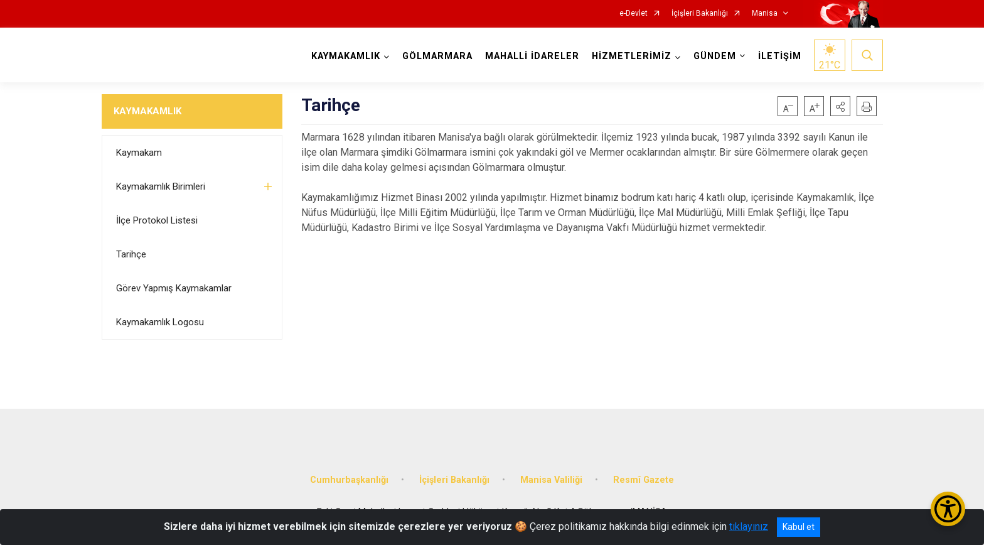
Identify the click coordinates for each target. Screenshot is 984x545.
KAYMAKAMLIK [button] (345, 56)
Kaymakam (139, 152)
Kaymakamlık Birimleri (160, 186)
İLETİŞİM (779, 56)
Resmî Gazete (643, 479)
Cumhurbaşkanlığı (349, 479)
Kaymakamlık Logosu (160, 322)
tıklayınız (748, 526)
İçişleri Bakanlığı (699, 13)
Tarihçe (131, 254)
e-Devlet (633, 13)
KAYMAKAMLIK (147, 111)
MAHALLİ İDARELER (532, 56)
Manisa (765, 13)
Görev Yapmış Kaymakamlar (174, 288)
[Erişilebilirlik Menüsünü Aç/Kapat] (948, 509)
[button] (840, 106)
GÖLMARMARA (437, 56)
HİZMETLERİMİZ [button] (631, 56)
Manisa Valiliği (551, 479)
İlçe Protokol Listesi (157, 220)
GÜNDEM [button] (714, 56)
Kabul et (799, 527)
